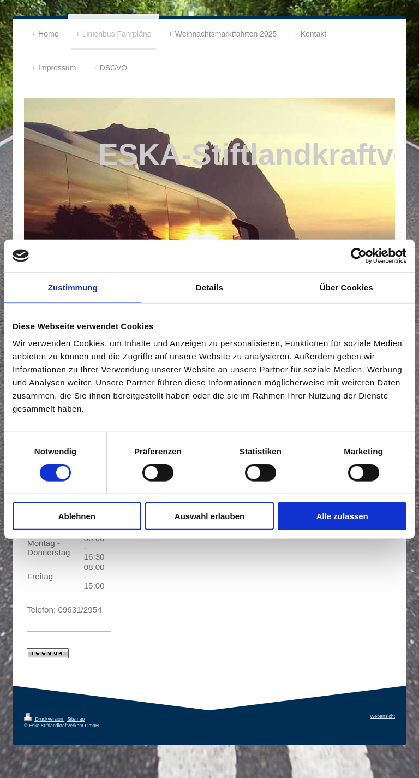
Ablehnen (76, 516)
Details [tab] (209, 287)
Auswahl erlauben (209, 516)
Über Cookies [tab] (346, 287)
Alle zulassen (342, 516)
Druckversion (44, 719)
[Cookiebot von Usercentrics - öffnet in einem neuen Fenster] (358, 255)
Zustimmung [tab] (73, 287)
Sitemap (76, 719)
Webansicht (382, 716)
